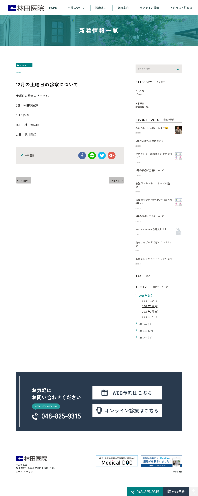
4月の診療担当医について (152, 172)
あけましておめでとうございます (154, 268)
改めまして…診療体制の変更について (154, 156)
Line (92, 155)
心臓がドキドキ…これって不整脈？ (154, 187)
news (23, 65)
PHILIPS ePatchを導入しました (154, 234)
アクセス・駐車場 (181, 8)
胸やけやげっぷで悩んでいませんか (154, 251)
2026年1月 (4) (150, 329)
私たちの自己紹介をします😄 (154, 128)
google (112, 155)
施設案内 (123, 8)
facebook (82, 155)
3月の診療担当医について (151, 219)
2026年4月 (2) (150, 313)
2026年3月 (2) (150, 318)
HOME (53, 8)
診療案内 (101, 8)
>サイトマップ (25, 482)
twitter (102, 155)
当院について (76, 8)
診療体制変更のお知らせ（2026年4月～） (151, 204)
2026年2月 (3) (150, 324)
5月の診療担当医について (151, 141)
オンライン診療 (149, 8)
